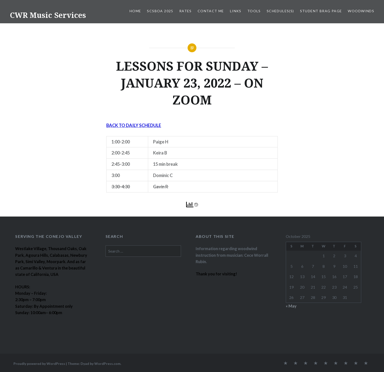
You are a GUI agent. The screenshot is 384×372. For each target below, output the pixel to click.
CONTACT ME (211, 11)
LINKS (235, 11)
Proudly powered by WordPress (39, 363)
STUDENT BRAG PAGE (321, 11)
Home (135, 11)
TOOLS (254, 11)
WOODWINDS (361, 11)
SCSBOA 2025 (160, 11)
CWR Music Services (48, 15)
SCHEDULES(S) (280, 11)
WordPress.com (107, 363)
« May (291, 306)
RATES (185, 11)
